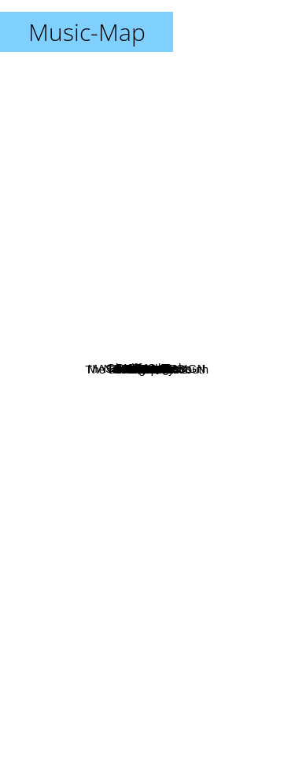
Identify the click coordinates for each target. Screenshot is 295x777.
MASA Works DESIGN (65, 381)
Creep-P (104, 446)
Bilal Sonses (175, 548)
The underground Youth (80, 428)
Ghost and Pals (101, 322)
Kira (190, 482)
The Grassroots (90, 460)
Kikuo (214, 591)
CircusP (170, 234)
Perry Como (111, 226)
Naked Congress (148, 368)
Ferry (195, 220)
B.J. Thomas (81, 352)
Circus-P (207, 334)
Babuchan (207, 315)
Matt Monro (207, 352)
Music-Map (87, 32)
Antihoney (201, 378)
